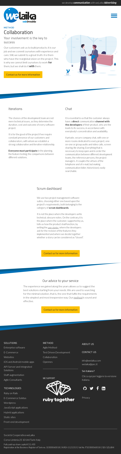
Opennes (48, 361)
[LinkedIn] (103, 389)
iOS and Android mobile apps (19, 361)
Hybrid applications (14, 412)
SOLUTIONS (10, 343)
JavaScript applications (16, 407)
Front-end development (16, 421)
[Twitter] (91, 389)
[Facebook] (97, 389)
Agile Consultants (13, 379)
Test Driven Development (56, 352)
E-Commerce (11, 352)
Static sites (10, 417)
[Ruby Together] (58, 401)
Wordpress (10, 402)
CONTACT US (89, 352)
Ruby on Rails (11, 393)
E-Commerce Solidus (15, 398)
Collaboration (50, 357)
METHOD (48, 343)
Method (9, 27)
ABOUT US (88, 344)
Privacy (86, 397)
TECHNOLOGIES (12, 388)
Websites (9, 357)
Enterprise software (14, 347)
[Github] (85, 389)
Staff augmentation (14, 374)
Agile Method (50, 347)
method (78, 297)
